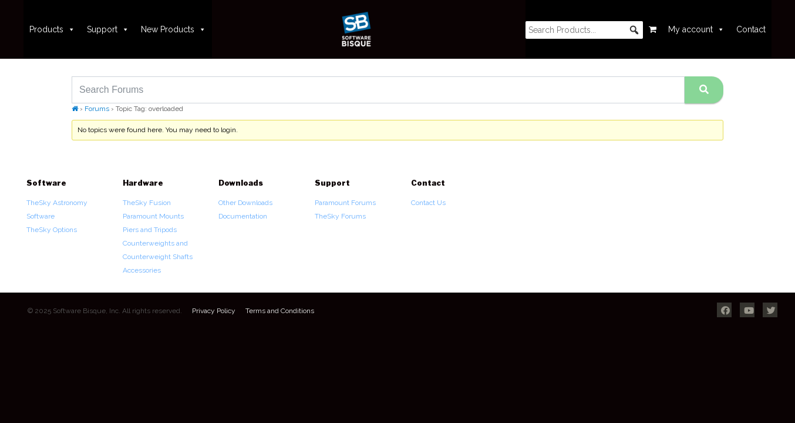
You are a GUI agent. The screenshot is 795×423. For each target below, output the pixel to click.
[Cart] (652, 29)
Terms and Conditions (279, 311)
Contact (751, 29)
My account (696, 29)
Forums (97, 109)
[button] (634, 30)
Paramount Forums (345, 203)
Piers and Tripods (150, 230)
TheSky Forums (340, 216)
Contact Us (428, 203)
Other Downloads (245, 203)
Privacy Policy (213, 311)
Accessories (142, 270)
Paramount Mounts (153, 216)
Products (52, 29)
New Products (173, 29)
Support (108, 29)
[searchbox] (584, 30)
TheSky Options (51, 230)
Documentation (242, 216)
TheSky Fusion (147, 203)
